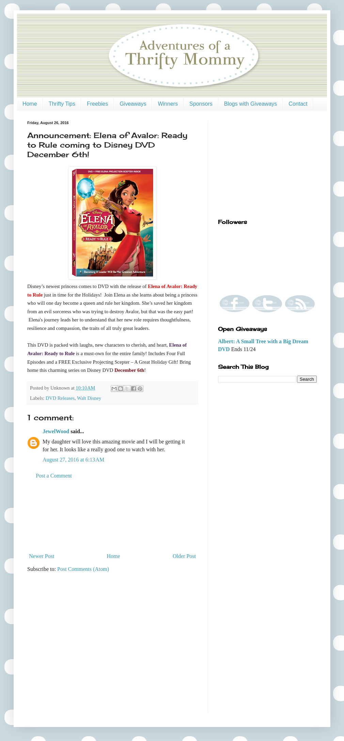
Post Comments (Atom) (83, 569)
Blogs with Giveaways (250, 104)
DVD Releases (60, 398)
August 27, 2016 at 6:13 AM (73, 460)
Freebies (97, 104)
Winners (168, 104)
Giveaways (133, 104)
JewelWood (56, 431)
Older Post (184, 556)
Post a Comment (54, 476)
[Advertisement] (112, 516)
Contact (297, 104)
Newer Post (41, 556)
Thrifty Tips (62, 104)
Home (29, 104)
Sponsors (201, 104)
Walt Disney (89, 398)
